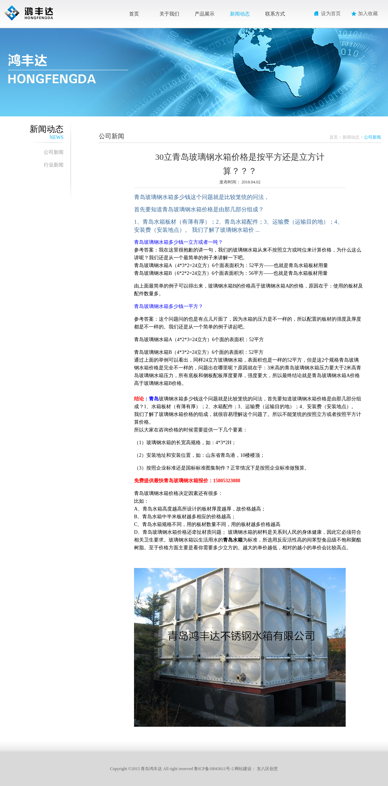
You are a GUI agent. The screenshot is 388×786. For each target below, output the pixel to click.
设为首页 (331, 13)
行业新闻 (53, 165)
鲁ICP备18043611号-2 (214, 768)
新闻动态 (240, 14)
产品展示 (204, 14)
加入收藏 (368, 13)
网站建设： (245, 768)
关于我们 (169, 14)
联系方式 (275, 14)
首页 (134, 14)
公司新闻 (53, 152)
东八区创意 (267, 768)
